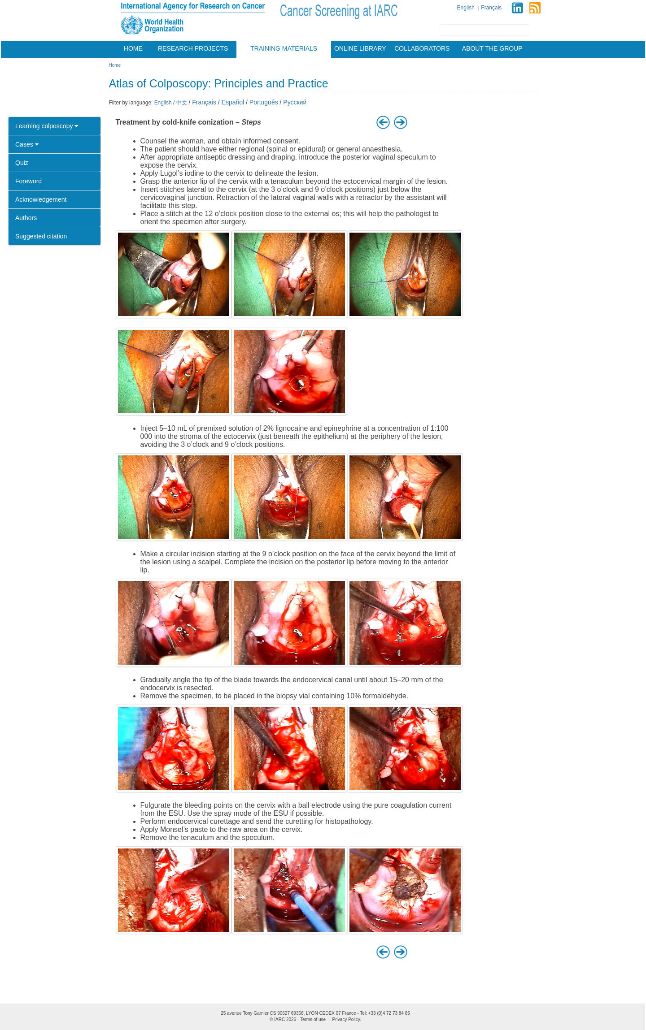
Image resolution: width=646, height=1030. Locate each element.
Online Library (360, 48)
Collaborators (422, 48)
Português (263, 102)
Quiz (21, 162)
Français (491, 7)
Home (133, 48)
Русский (294, 102)
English (466, 7)
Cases (27, 144)
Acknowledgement (40, 199)
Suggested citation (41, 236)
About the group (492, 48)
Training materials (283, 48)
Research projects (193, 48)
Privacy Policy (346, 1019)
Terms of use (313, 1019)
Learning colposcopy (46, 126)
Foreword (28, 181)
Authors (26, 217)
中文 (181, 103)
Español (233, 102)
